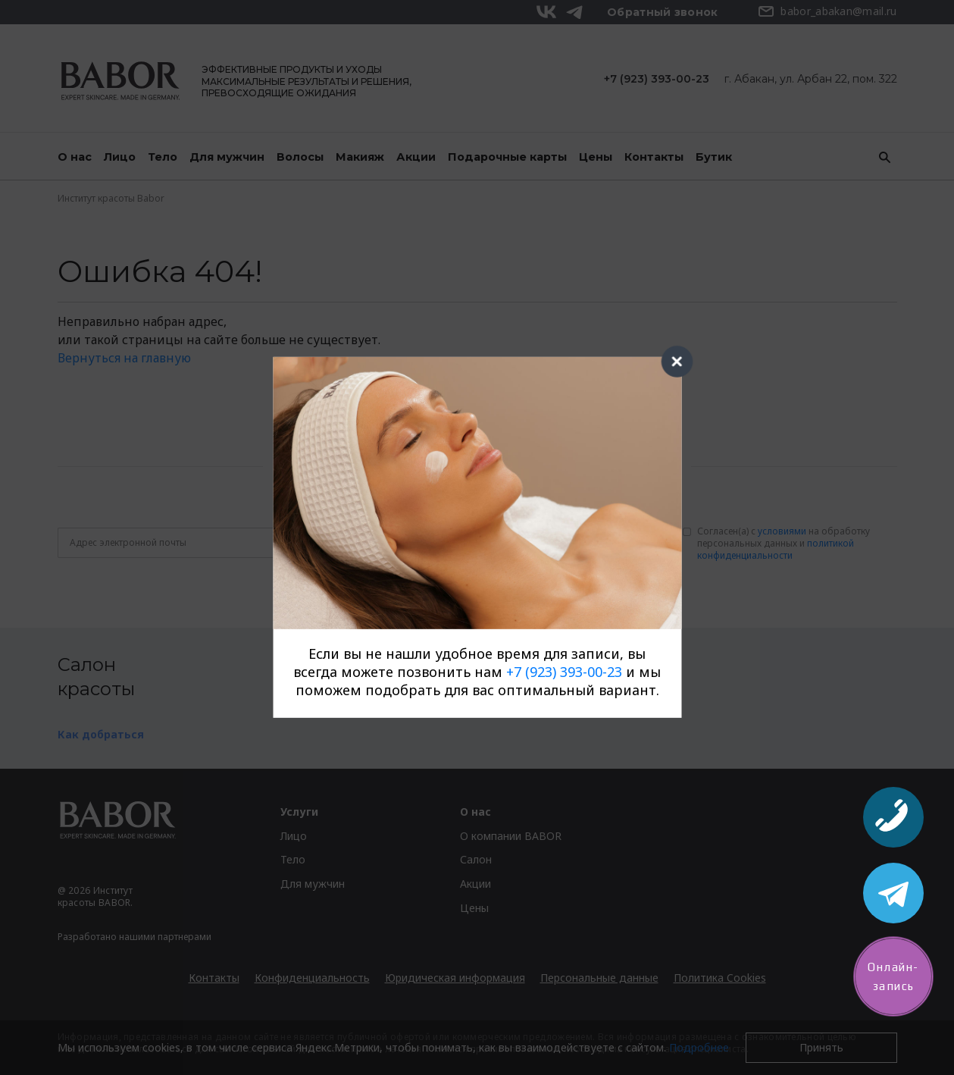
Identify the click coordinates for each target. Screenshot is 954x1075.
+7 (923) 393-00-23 (564, 672)
